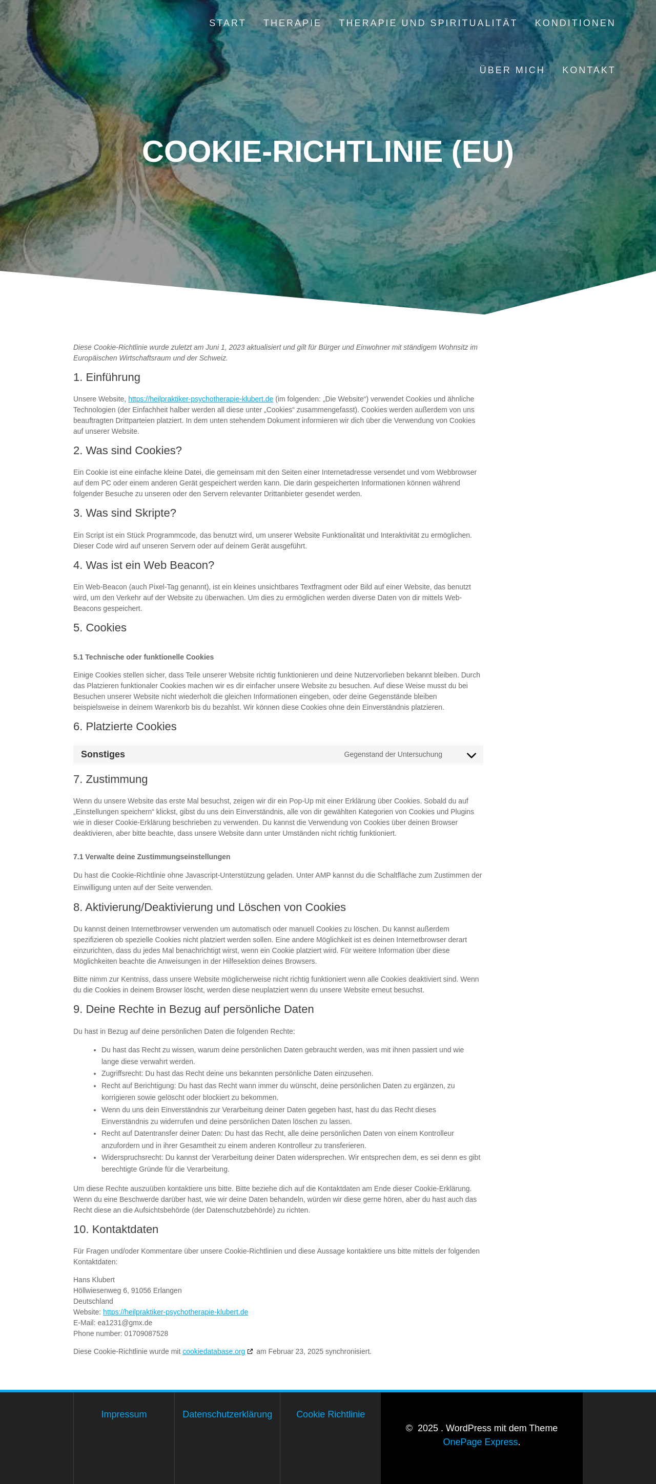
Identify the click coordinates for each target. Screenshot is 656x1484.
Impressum (124, 1414)
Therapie (292, 23)
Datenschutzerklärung (227, 1414)
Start (227, 23)
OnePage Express (480, 1442)
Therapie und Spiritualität (428, 23)
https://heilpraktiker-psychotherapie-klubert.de (200, 399)
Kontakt (589, 70)
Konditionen (575, 23)
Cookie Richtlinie (330, 1414)
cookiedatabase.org (213, 1351)
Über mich (512, 70)
